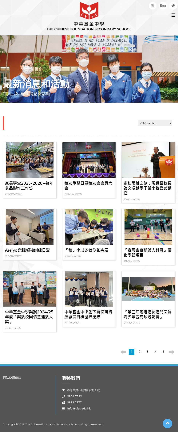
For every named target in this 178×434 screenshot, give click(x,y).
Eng (163, 5)
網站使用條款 (12, 379)
